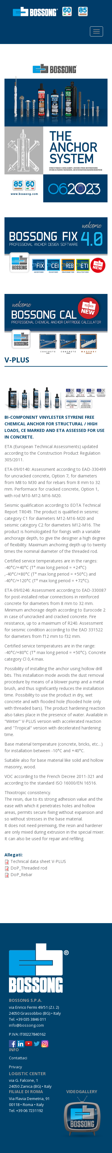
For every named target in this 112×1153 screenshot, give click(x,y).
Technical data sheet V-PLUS (38, 861)
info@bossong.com (26, 1025)
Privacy (15, 1066)
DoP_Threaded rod (28, 868)
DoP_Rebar (21, 874)
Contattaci (18, 1058)
